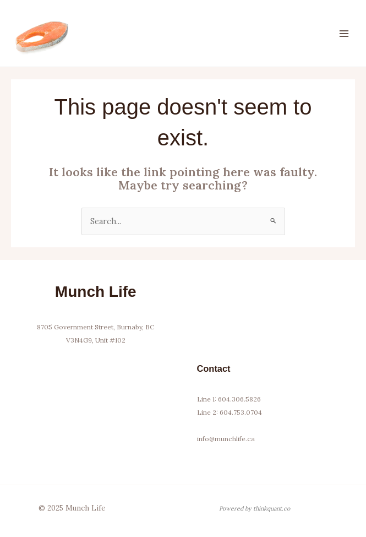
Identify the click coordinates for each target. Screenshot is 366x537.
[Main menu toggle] (344, 33)
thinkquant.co (271, 508)
